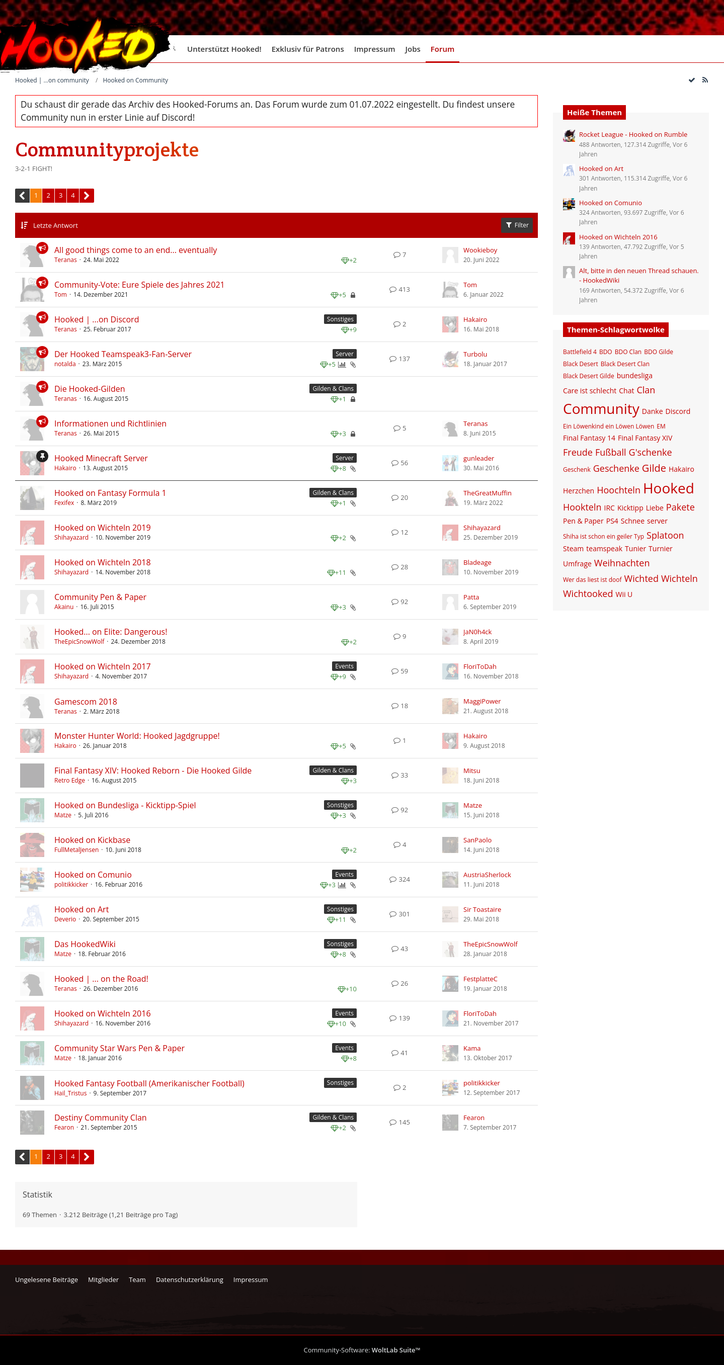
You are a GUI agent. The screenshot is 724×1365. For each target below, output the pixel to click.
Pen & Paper (583, 521)
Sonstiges (340, 319)
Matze (62, 815)
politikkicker (71, 884)
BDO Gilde (658, 352)
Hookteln (582, 507)
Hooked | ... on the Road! (101, 978)
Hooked (668, 487)
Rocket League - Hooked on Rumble (633, 134)
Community (601, 408)
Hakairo (475, 319)
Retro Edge (69, 780)
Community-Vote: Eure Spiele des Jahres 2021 (139, 284)
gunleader (478, 458)
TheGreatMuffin (487, 492)
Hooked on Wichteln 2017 (102, 666)
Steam (573, 548)
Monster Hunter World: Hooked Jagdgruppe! (137, 735)
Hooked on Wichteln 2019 (102, 527)
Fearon (64, 1127)
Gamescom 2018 (85, 701)
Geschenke (616, 468)
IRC (609, 508)
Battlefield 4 (580, 352)
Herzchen (578, 490)
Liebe (655, 508)
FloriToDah (480, 666)
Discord (678, 411)
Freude (578, 452)
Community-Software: (361, 1349)
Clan (645, 390)
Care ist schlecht (589, 390)
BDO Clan (628, 352)
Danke (652, 411)
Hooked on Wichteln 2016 (102, 1013)
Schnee (633, 521)
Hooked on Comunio (93, 874)
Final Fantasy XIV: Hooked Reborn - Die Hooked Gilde (153, 770)
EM (661, 426)
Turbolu (475, 354)
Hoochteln (618, 490)
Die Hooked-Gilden (89, 388)
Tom (60, 294)
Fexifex (64, 502)
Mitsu (471, 770)
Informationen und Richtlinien (110, 423)
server (657, 521)
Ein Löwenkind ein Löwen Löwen (608, 426)
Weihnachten (622, 563)
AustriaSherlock (487, 874)
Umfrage (577, 563)
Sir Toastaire (482, 909)
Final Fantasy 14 (589, 438)
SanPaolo (477, 839)
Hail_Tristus (70, 1093)
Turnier (661, 548)
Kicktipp (630, 508)
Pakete (680, 507)
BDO (605, 352)
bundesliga (635, 375)
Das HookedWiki (85, 944)
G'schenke (650, 452)
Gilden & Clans (333, 388)
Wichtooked (588, 593)
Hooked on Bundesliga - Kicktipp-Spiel (125, 805)
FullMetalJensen (76, 849)
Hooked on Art (81, 909)
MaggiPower (482, 701)
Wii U (623, 594)
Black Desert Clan (625, 364)
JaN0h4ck (477, 631)
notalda (65, 364)
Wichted (641, 578)
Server (345, 354)
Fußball (610, 452)
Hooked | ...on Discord (96, 319)
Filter (517, 225)
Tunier (635, 548)
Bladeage (477, 562)
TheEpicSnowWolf (79, 641)
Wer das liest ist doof (592, 579)
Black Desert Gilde (588, 376)
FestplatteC (480, 978)
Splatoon (665, 535)
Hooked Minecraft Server (101, 458)
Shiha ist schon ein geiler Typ (603, 536)
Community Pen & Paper (100, 597)
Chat (626, 390)
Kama (471, 1048)
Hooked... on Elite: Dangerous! (110, 631)
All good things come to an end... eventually (135, 249)
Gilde (654, 468)
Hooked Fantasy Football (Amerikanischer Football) (149, 1083)
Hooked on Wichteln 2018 (102, 562)
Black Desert (580, 364)
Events (344, 666)
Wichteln (679, 578)
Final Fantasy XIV (645, 438)
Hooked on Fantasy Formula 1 (110, 492)
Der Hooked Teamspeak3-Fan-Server (123, 354)
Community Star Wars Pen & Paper (119, 1048)
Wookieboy (480, 249)
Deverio (65, 919)
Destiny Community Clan (100, 1117)
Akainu (63, 607)
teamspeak (604, 548)
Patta (471, 597)
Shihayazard (71, 537)
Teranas (65, 259)
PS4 (612, 521)
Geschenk (577, 469)
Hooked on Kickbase (92, 839)
